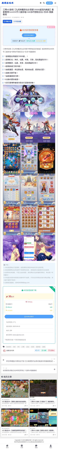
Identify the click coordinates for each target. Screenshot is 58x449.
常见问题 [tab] (17, 21)
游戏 (43, 347)
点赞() (51, 350)
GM (14, 347)
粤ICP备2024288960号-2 (21, 442)
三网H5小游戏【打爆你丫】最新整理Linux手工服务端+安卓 (43, 402)
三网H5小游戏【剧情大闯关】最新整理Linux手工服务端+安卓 (43, 431)
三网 (23, 347)
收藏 (44, 350)
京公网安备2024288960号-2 (36, 442)
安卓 (32, 347)
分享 (37, 350)
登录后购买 (29, 35)
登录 (49, 3)
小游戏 (33, 399)
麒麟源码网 (8, 350)
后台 (27, 347)
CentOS (8, 347)
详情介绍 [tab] (7, 21)
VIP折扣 (29, 302)
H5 (18, 347)
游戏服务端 (17, 17)
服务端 (38, 347)
